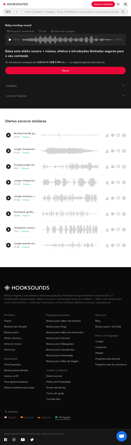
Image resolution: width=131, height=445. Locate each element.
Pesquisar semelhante (20, 31)
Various (25, 137)
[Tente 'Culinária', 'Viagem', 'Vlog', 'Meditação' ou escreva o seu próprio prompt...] (70, 12)
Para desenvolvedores (16, 381)
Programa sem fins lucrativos (111, 364)
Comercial (100, 347)
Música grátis (11, 332)
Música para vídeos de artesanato (64, 332)
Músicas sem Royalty (15, 326)
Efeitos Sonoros (12, 338)
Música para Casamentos (60, 349)
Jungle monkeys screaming (25, 196)
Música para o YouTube (108, 326)
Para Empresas (12, 364)
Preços (7, 320)
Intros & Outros (12, 343)
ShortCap (9, 349)
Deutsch (44, 417)
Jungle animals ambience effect (25, 243)
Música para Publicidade (59, 355)
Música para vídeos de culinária (63, 320)
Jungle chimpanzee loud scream (25, 148)
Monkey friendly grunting (25, 133)
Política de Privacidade (58, 381)
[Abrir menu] (125, 4)
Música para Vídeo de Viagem (62, 361)
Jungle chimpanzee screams (25, 180)
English (10, 417)
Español (26, 417)
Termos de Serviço (56, 387)
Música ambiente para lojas (19, 387)
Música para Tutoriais (58, 338)
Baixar (65, 70)
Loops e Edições (65, 95)
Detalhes (65, 86)
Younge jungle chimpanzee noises (25, 164)
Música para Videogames (60, 343)
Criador (99, 341)
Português (62, 417)
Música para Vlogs (56, 326)
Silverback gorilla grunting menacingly (25, 211)
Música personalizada (16, 370)
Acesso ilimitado (103, 4)
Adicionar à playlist (63, 31)
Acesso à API (11, 375)
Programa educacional (107, 358)
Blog (97, 320)
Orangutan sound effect (25, 227)
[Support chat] (121, 436)
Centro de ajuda (55, 393)
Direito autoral (54, 375)
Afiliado (99, 352)
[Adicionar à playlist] (124, 135)
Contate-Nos (53, 398)
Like (42, 31)
